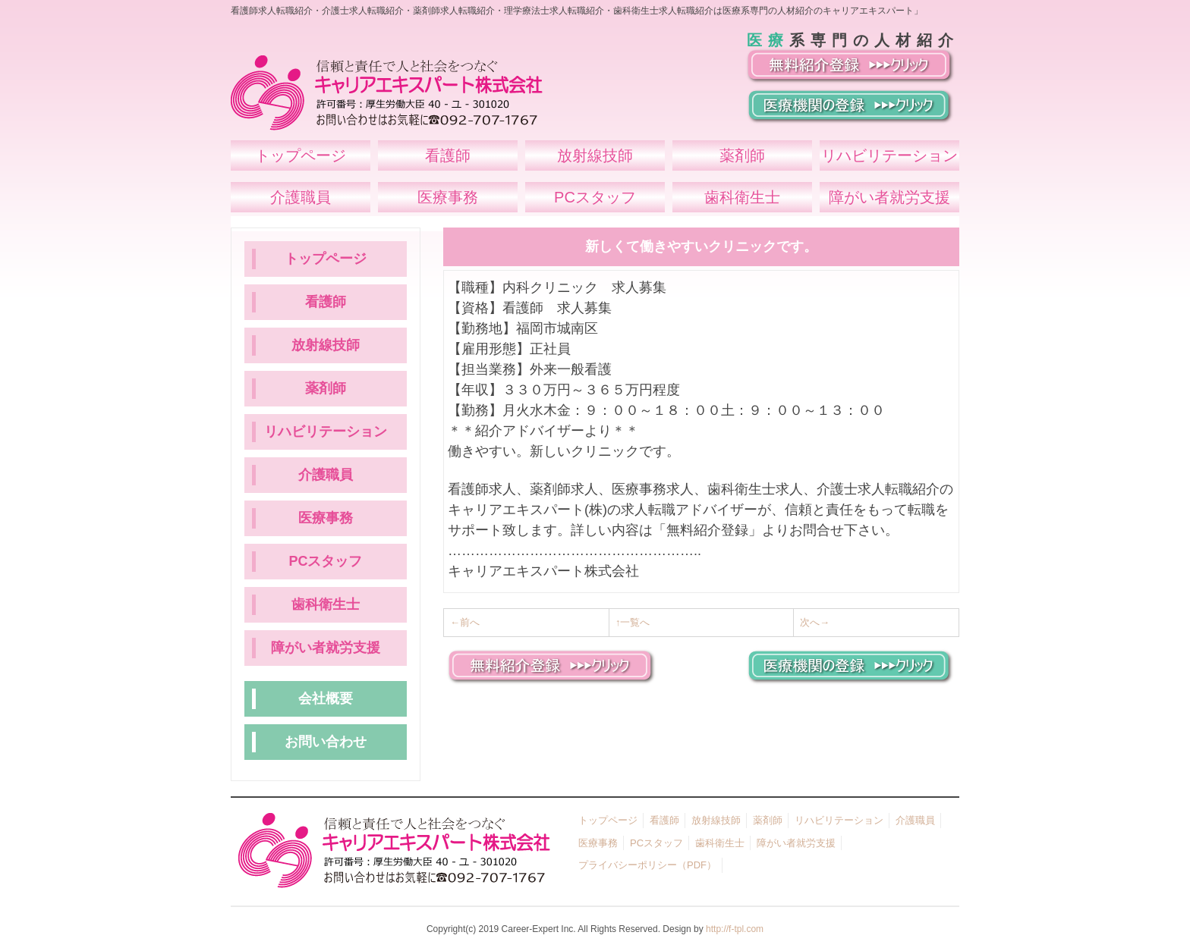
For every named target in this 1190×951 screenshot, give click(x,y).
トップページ (326, 258)
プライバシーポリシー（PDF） (647, 865)
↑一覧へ (632, 622)
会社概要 (325, 698)
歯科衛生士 (325, 604)
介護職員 (325, 474)
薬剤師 (325, 388)
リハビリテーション (325, 431)
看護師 (325, 301)
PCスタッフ (325, 561)
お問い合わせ (326, 741)
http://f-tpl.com (734, 929)
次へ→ (815, 622)
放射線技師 (325, 345)
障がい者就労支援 (325, 647)
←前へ (465, 622)
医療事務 (325, 518)
